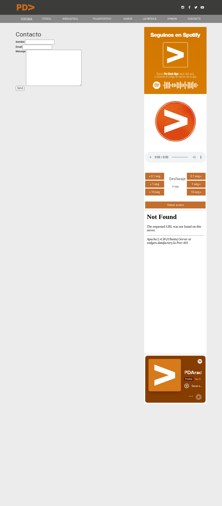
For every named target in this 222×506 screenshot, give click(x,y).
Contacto (193, 18)
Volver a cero (175, 205)
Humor (127, 18)
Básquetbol (70, 18)
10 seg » (196, 192)
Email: (19, 47)
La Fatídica (149, 18)
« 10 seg (154, 192)
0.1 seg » (196, 176)
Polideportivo (102, 18)
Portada (26, 18)
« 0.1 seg (154, 176)
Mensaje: (21, 51)
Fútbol (46, 18)
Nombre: (20, 42)
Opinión (172, 18)
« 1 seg (154, 184)
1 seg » (196, 184)
